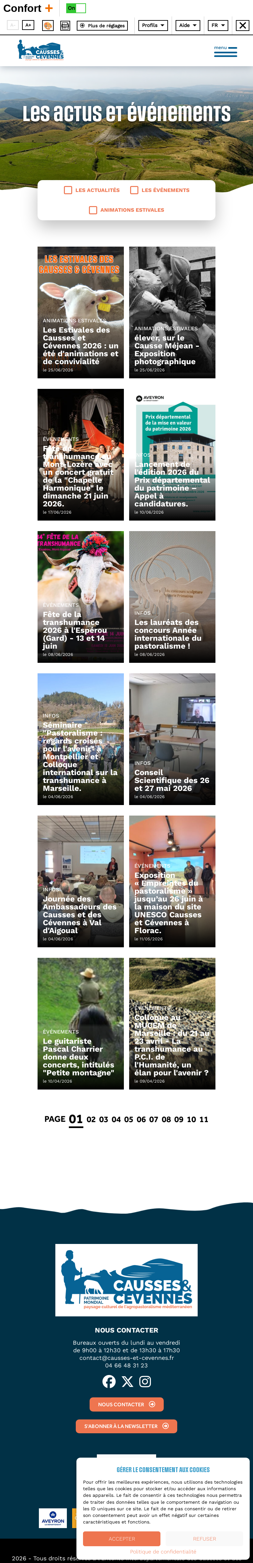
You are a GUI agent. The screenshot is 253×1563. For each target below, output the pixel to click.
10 (191, 1119)
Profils (149, 25)
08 (166, 1119)
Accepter (122, 1539)
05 (128, 1119)
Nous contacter (126, 1404)
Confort (28, 8)
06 (141, 1119)
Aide (184, 25)
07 (153, 1119)
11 (204, 1119)
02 (91, 1119)
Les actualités (92, 190)
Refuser (204, 1539)
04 (116, 1119)
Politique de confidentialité (163, 1552)
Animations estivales (126, 210)
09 (178, 1119)
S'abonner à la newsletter (126, 1426)
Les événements (159, 190)
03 (103, 1119)
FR (214, 25)
